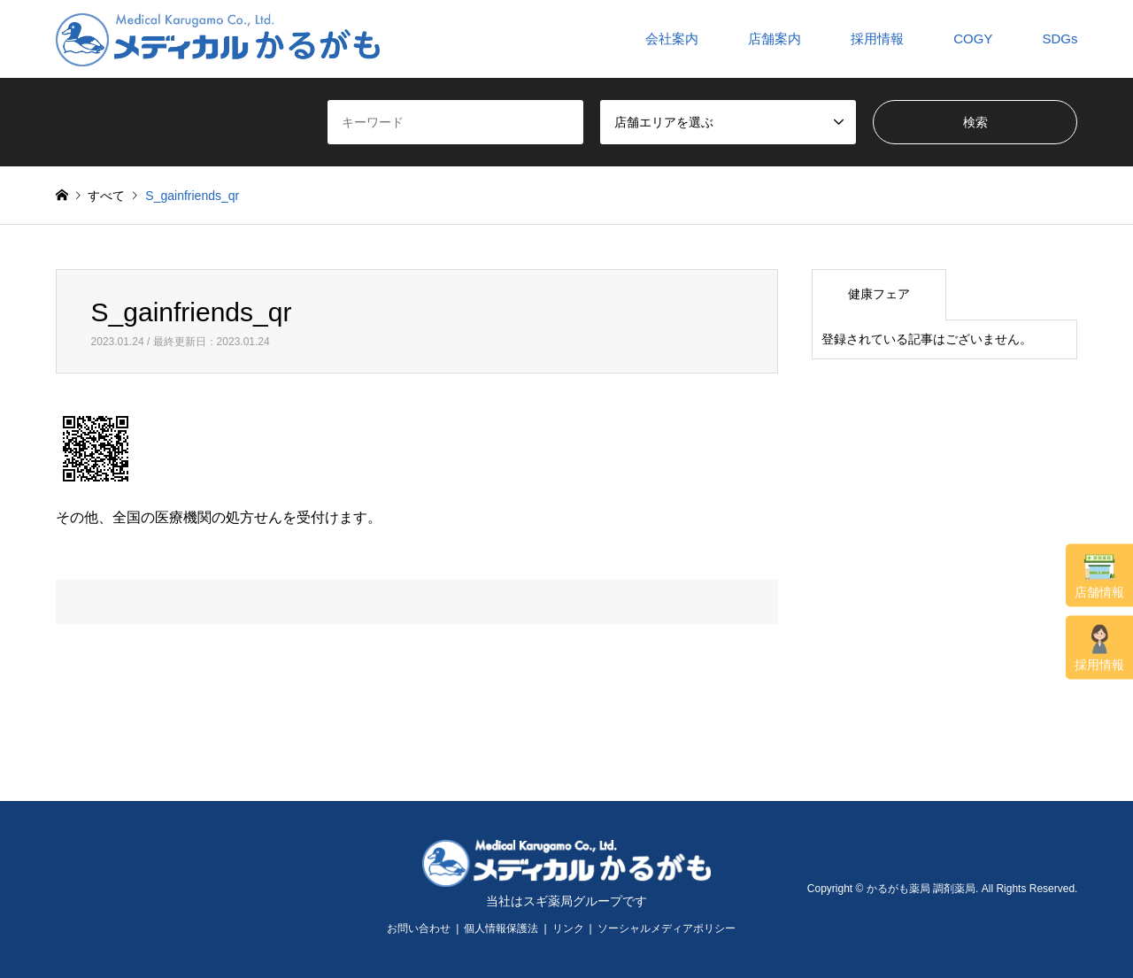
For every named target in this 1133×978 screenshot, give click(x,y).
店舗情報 (1099, 576)
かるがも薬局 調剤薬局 (921, 888)
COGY (972, 38)
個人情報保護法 (501, 928)
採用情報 (1099, 648)
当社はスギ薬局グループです (566, 901)
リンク (568, 928)
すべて (106, 196)
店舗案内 (774, 38)
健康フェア (879, 294)
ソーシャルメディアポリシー (666, 928)
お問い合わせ (419, 928)
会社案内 (671, 38)
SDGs (1059, 38)
